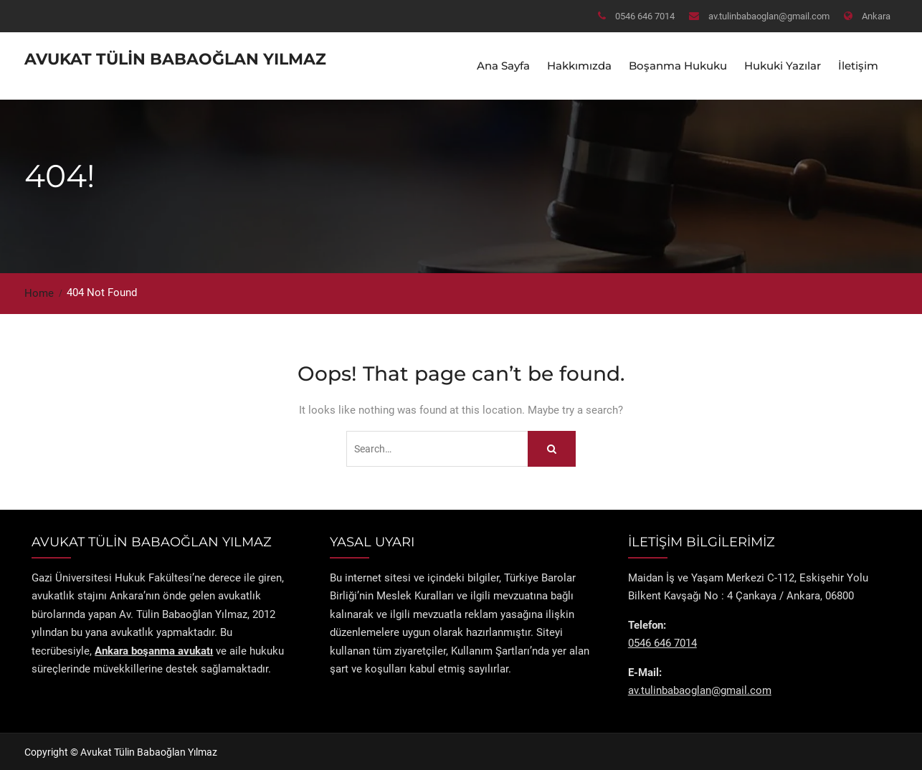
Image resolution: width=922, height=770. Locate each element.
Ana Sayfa (503, 65)
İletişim (858, 65)
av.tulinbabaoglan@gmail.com (769, 16)
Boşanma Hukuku (678, 65)
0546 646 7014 (645, 16)
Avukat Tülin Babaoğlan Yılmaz (175, 58)
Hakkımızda (579, 65)
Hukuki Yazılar (782, 65)
